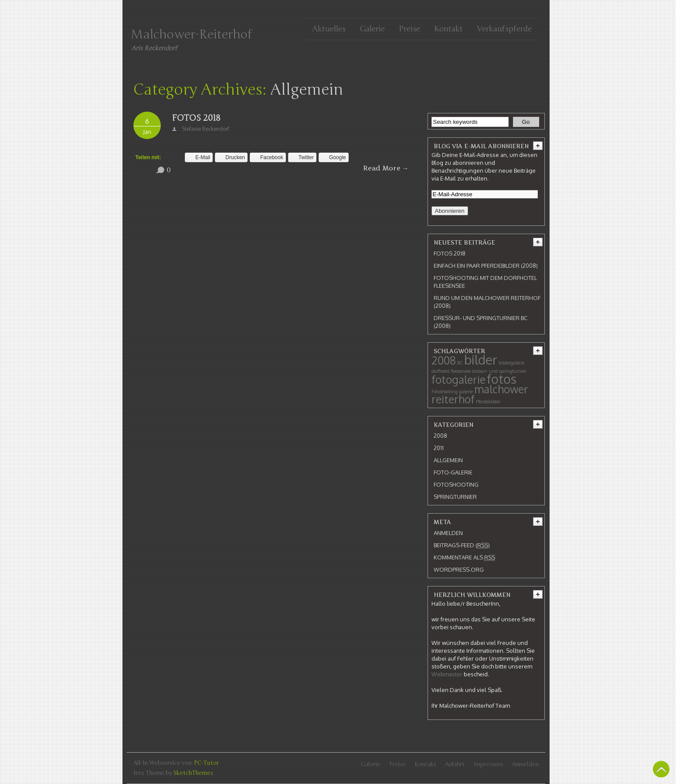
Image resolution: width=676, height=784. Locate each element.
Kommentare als (464, 557)
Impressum (488, 764)
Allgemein (448, 460)
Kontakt (448, 29)
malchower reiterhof (479, 394)
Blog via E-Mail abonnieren (481, 146)
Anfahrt (455, 764)
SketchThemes (193, 773)
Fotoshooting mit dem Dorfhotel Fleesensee (485, 281)
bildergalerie (511, 363)
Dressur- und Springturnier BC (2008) (480, 321)
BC (460, 363)
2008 (443, 360)
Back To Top (661, 769)
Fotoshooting (444, 392)
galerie (466, 392)
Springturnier (455, 496)
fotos (501, 379)
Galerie (372, 29)
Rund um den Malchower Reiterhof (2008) (487, 301)
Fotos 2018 (196, 117)
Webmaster (446, 674)
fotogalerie (458, 379)
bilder (480, 359)
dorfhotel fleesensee (451, 371)
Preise (409, 29)
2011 (439, 447)
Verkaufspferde (504, 29)
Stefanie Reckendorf (205, 129)
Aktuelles (329, 29)
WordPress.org (459, 569)
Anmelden (448, 532)
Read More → (386, 168)
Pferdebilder (488, 402)
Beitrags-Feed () (462, 545)
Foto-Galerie (453, 472)
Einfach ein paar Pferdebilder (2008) (486, 265)
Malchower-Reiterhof (191, 34)
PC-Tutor (206, 763)
